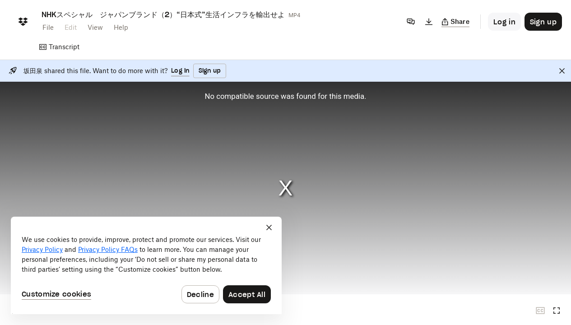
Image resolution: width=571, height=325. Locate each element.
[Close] (562, 71)
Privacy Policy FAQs (108, 249)
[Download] (429, 22)
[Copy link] (456, 21)
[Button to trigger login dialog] (504, 22)
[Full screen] (556, 310)
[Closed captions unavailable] (540, 310)
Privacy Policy (42, 249)
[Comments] (411, 22)
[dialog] (146, 265)
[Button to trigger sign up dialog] (543, 22)
